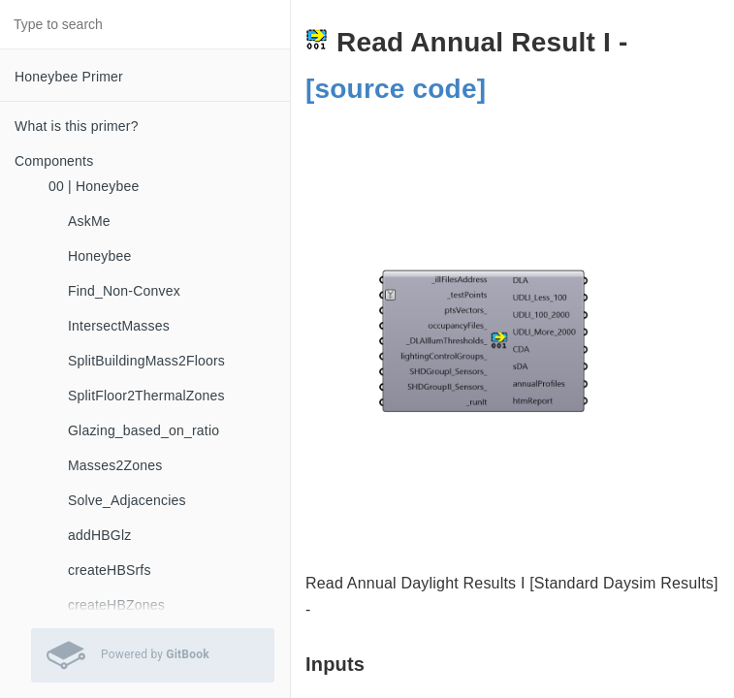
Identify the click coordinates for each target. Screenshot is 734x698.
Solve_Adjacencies (127, 500)
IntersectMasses (119, 325)
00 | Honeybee (93, 186)
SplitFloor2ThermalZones (146, 395)
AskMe (89, 221)
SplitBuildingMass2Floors (146, 360)
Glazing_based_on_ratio (143, 430)
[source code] (395, 89)
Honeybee (99, 256)
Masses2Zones (115, 465)
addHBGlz (99, 535)
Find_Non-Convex (124, 291)
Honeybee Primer (69, 76)
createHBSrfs (109, 570)
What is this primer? (77, 126)
